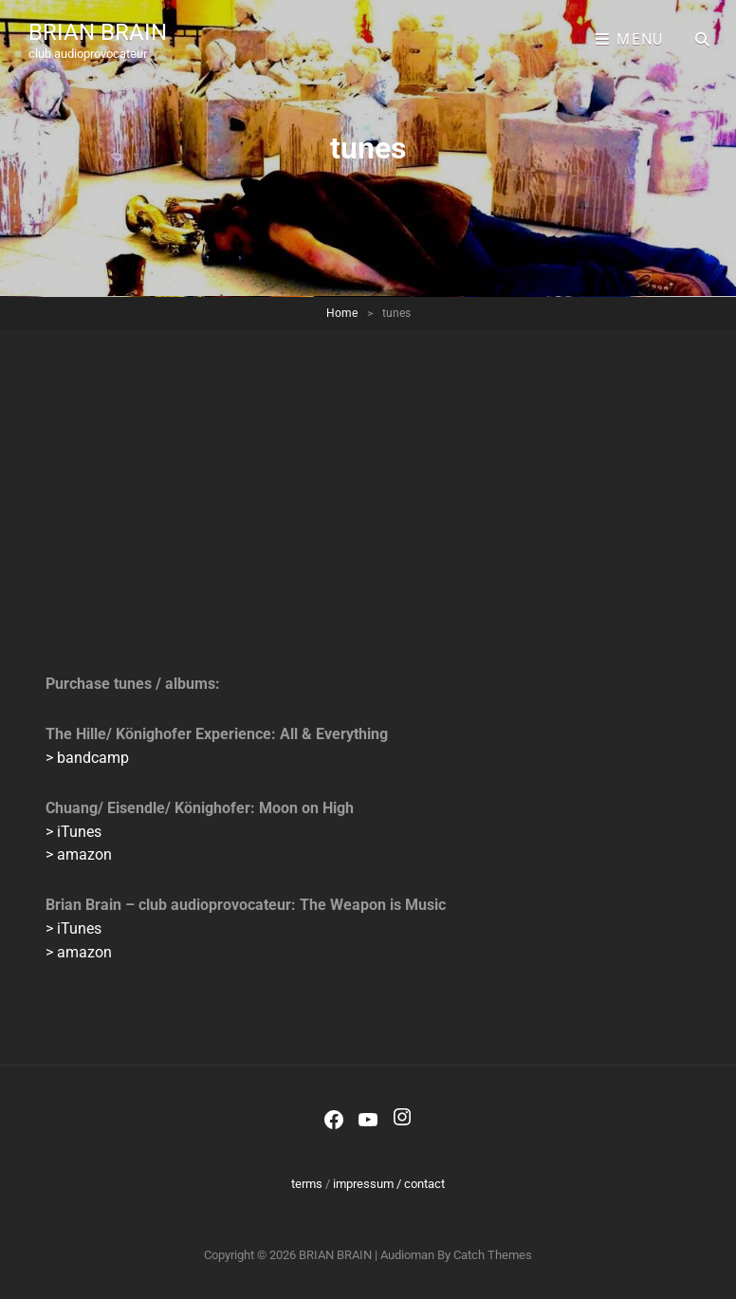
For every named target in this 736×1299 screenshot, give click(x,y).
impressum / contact (389, 1184)
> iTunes (73, 832)
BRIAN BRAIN (97, 32)
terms (306, 1184)
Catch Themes (492, 1255)
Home (342, 313)
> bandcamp (87, 758)
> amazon (79, 854)
